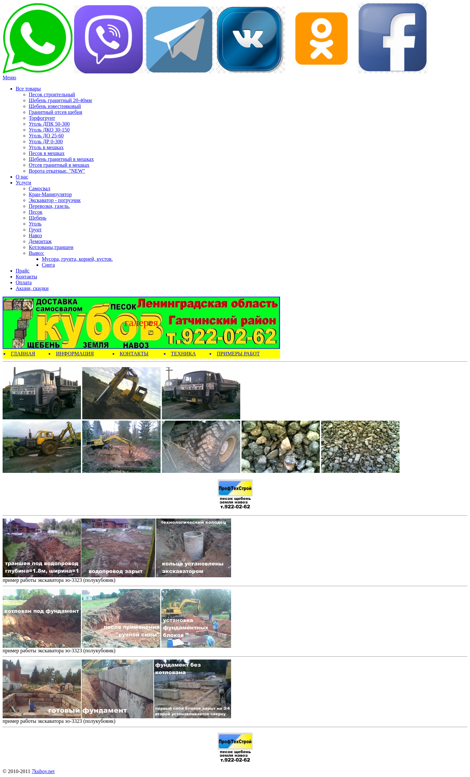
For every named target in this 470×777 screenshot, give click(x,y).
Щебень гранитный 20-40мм (60, 100)
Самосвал (39, 188)
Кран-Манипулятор (50, 194)
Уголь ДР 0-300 (46, 141)
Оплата (24, 282)
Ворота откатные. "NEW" (57, 171)
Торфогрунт (42, 118)
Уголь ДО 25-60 (46, 135)
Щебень (37, 218)
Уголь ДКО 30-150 (49, 129)
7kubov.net (43, 771)
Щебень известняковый (55, 106)
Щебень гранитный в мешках (61, 159)
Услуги (23, 182)
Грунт (35, 229)
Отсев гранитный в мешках (59, 165)
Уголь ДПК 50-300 (49, 124)
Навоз (35, 235)
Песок (35, 212)
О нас (22, 176)
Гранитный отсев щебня (55, 112)
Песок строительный (52, 94)
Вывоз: (36, 253)
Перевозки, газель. (49, 206)
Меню (9, 77)
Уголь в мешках (46, 147)
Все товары (28, 88)
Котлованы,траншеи (51, 247)
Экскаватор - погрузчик (55, 200)
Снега (48, 265)
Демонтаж (40, 241)
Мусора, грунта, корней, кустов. (77, 259)
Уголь (35, 223)
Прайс (22, 270)
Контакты (26, 276)
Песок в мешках (47, 153)
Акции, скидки (32, 288)
